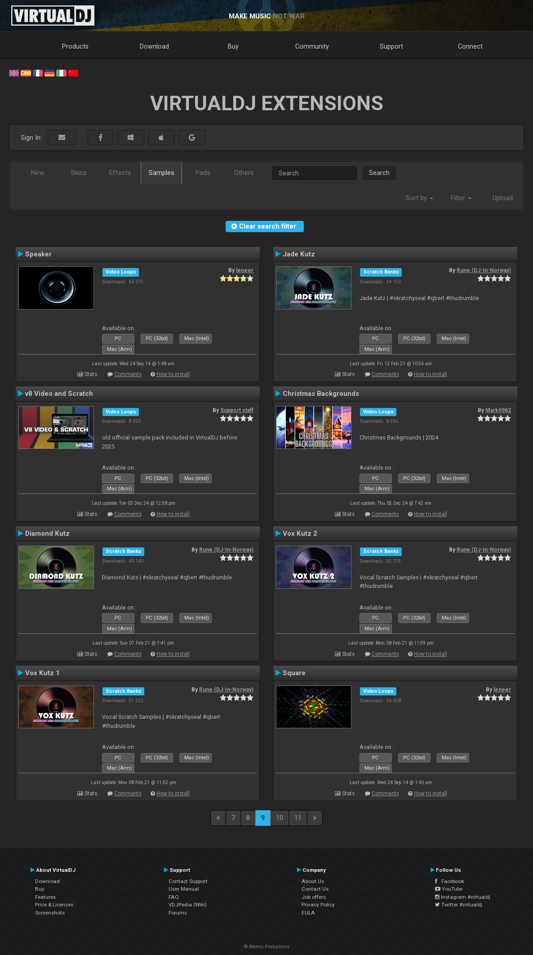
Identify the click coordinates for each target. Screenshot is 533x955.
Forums (178, 913)
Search (379, 173)
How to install (173, 374)
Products (75, 46)
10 (279, 818)
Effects (120, 173)
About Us (313, 881)
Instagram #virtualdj (462, 897)
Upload (503, 198)
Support (391, 46)
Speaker (38, 254)
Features (45, 897)
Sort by (419, 198)
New (37, 173)
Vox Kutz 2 (300, 533)
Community (312, 46)
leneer (244, 270)
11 (298, 818)
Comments (128, 374)
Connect (470, 46)
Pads (202, 173)
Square (294, 673)
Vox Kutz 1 (42, 673)
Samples (161, 173)
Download (154, 46)
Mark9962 (498, 410)
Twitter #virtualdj (458, 904)
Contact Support (188, 881)
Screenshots (50, 913)
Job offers (314, 897)
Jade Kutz (299, 254)
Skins (79, 173)
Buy (233, 46)
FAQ (174, 897)
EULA (308, 913)
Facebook (449, 881)
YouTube (448, 889)
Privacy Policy (318, 904)
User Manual (184, 889)
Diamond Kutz (47, 533)
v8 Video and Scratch (59, 394)
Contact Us (315, 889)
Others (244, 173)
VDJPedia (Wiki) (188, 904)
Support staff (236, 410)
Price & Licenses (54, 904)
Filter (461, 198)
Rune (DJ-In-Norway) (484, 270)
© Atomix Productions (266, 947)
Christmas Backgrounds (321, 394)
